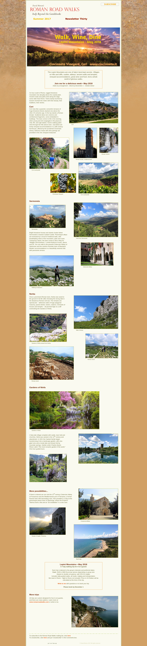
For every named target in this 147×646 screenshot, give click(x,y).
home (113, 10)
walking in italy (110, 12)
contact (110, 23)
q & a (110, 17)
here (69, 636)
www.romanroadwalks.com (39, 602)
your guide (110, 21)
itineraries (110, 14)
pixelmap (52, 643)
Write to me (62, 583)
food (110, 19)
